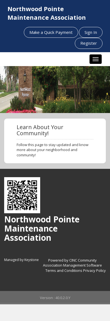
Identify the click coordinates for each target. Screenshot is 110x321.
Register (88, 43)
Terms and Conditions (63, 270)
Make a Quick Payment (51, 32)
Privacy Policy (94, 270)
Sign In (91, 32)
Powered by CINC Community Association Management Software (72, 263)
